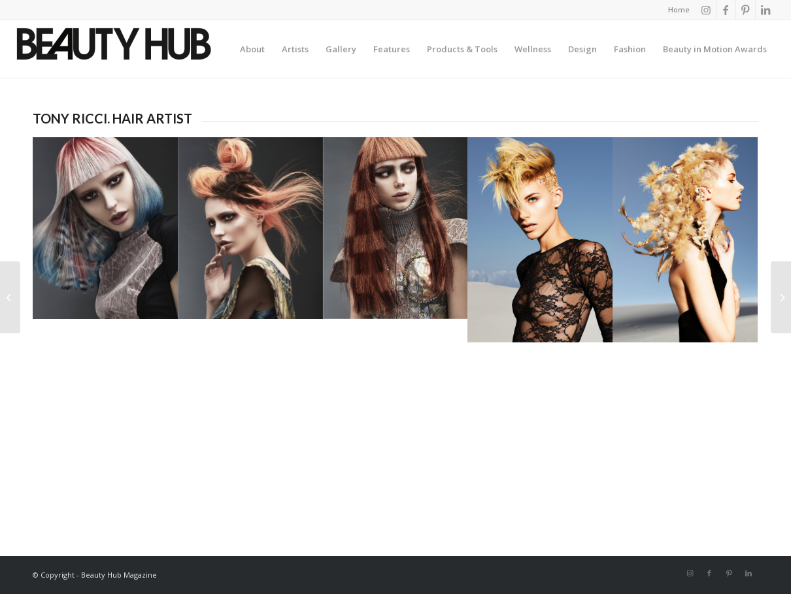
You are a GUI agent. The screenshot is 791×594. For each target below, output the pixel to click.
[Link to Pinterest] (745, 10)
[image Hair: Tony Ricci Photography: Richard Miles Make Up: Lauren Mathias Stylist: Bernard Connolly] (105, 227)
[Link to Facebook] (725, 10)
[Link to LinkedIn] (765, 10)
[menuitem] (676, 10)
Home (679, 9)
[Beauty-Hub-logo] (114, 52)
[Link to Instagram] (706, 10)
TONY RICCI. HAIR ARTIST (112, 118)
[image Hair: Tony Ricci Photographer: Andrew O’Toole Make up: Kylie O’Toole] (540, 239)
